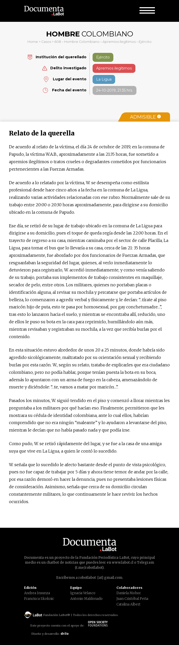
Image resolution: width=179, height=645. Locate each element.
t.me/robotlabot (89, 567)
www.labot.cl (122, 562)
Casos (46, 42)
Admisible (145, 117)
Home (32, 42)
